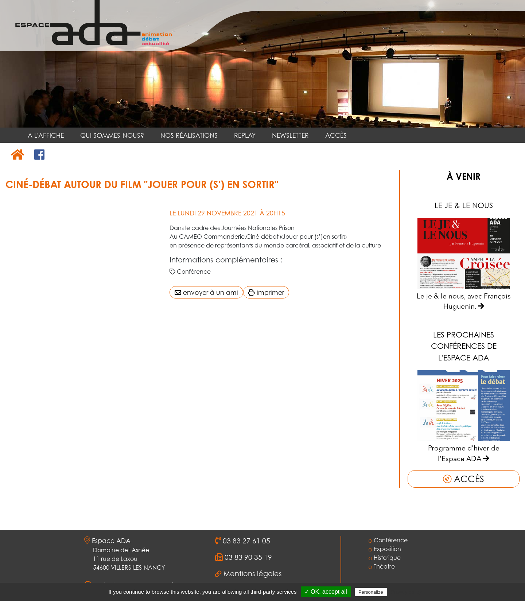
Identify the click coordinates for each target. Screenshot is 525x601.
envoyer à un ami (206, 292)
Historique (385, 557)
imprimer (266, 292)
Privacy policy (406, 592)
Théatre (382, 566)
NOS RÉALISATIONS (189, 135)
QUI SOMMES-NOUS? (112, 135)
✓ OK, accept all (325, 592)
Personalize (370, 592)
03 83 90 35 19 (247, 557)
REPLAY (245, 135)
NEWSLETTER (290, 135)
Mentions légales (252, 573)
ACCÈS (336, 135)
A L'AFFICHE (46, 135)
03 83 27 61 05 (245, 540)
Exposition (385, 549)
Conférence (388, 540)
